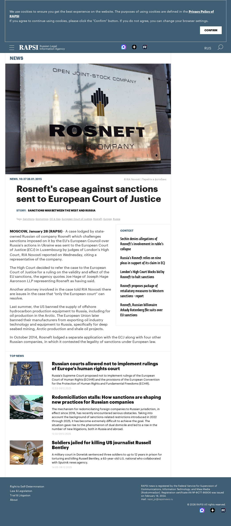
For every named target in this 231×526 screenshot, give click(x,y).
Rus (207, 48)
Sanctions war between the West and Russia (61, 210)
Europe (107, 219)
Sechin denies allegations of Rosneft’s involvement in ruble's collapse (141, 244)
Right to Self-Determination (27, 486)
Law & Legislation (21, 490)
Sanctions (28, 219)
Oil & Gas (55, 219)
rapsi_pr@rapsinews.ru (160, 499)
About (13, 499)
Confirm (210, 30)
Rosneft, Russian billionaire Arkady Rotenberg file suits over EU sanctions (141, 310)
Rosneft (97, 219)
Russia (116, 219)
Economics (42, 219)
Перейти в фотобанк (154, 179)
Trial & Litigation (20, 495)
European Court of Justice (77, 219)
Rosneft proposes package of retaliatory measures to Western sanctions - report (142, 291)
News (16, 58)
